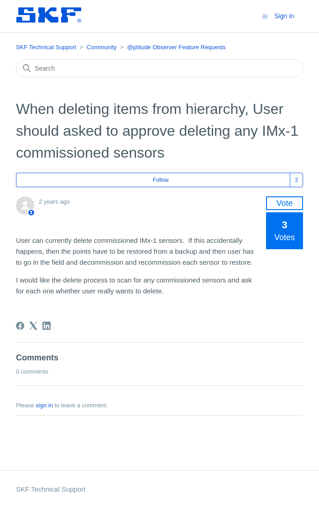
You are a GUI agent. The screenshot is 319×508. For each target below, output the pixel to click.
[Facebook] (20, 326)
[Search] (159, 68)
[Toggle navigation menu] (265, 16)
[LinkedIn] (46, 326)
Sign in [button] (284, 16)
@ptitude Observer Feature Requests (176, 47)
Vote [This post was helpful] (285, 203)
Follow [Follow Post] (161, 180)
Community (102, 47)
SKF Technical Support (46, 47)
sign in (44, 405)
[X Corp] (33, 326)
